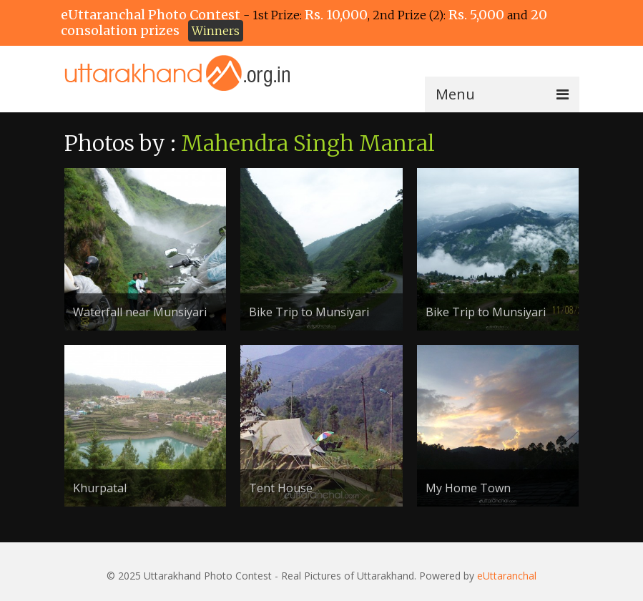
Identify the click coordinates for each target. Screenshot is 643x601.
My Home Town (468, 488)
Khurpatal (100, 488)
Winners (216, 31)
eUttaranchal (506, 575)
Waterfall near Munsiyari (140, 312)
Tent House (281, 488)
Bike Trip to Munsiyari (309, 312)
